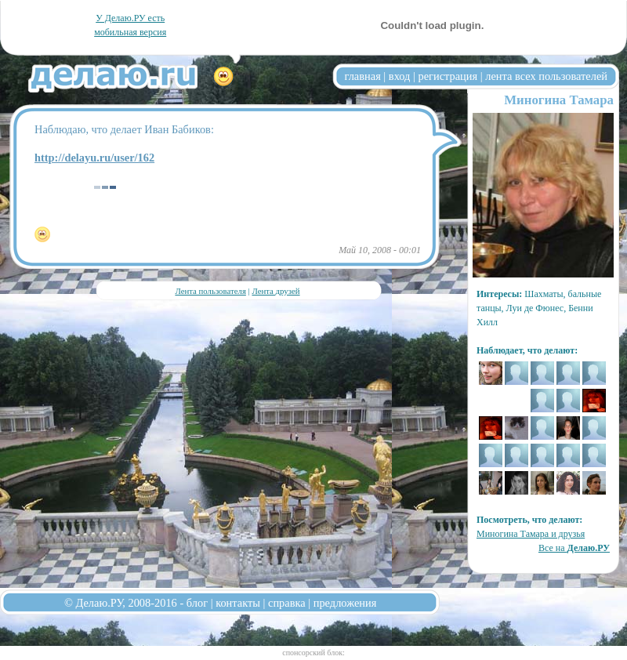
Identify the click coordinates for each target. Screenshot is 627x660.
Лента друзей (275, 291)
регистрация (447, 76)
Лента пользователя (210, 291)
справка (287, 603)
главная (363, 76)
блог (197, 603)
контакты (238, 603)
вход (400, 76)
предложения (345, 603)
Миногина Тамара (559, 99)
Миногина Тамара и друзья (531, 533)
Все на (574, 547)
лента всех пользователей (546, 76)
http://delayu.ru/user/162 (94, 157)
